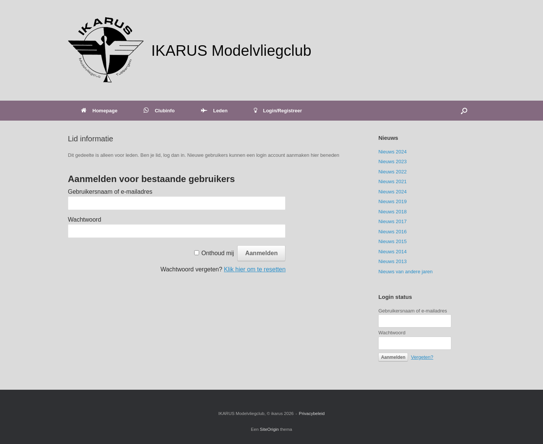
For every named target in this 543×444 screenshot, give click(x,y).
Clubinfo (159, 110)
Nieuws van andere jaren (405, 271)
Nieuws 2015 (392, 241)
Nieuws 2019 (392, 201)
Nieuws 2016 (392, 231)
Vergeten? (422, 357)
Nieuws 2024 (392, 152)
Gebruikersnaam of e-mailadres (110, 191)
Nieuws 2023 (392, 161)
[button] (464, 111)
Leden (214, 110)
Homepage (99, 110)
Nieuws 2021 (392, 181)
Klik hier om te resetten (255, 269)
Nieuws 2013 (392, 261)
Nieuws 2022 (392, 172)
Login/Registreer (278, 110)
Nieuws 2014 (392, 251)
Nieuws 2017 (392, 221)
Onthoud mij (217, 253)
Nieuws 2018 (392, 211)
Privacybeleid (312, 413)
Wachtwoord (84, 219)
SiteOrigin (269, 429)
